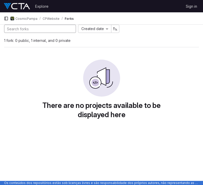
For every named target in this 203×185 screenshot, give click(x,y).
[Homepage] (17, 6)
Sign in (191, 6)
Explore (42, 6)
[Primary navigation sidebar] (6, 18)
